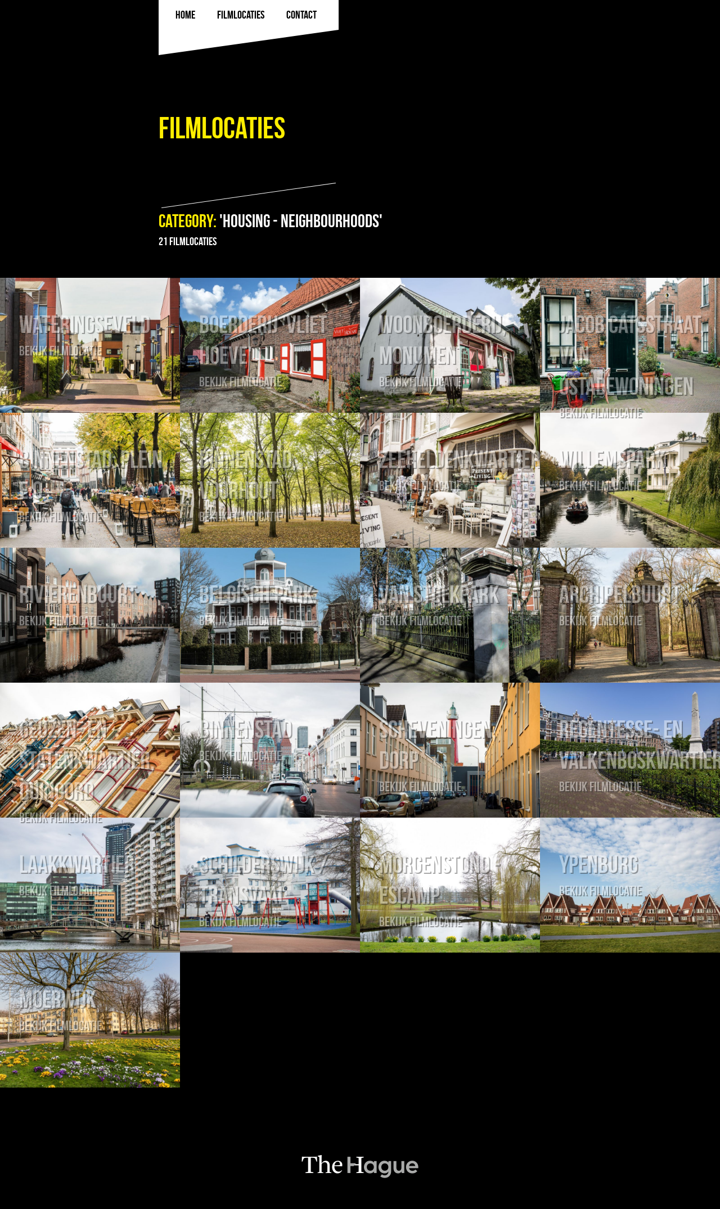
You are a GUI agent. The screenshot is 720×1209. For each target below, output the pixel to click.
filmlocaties (240, 14)
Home (185, 14)
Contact (301, 14)
